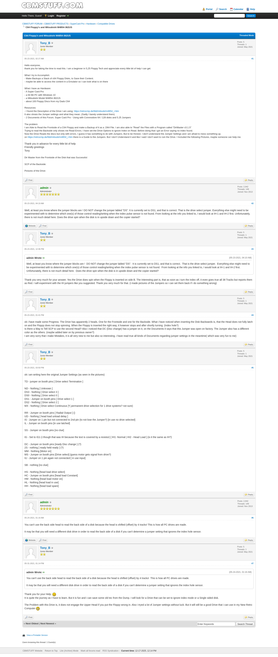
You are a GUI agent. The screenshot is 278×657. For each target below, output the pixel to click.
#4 (252, 315)
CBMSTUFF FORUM (32, 24)
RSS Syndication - (111, 651)
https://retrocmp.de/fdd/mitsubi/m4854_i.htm (96, 111)
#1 (252, 59)
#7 (252, 563)
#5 (252, 368)
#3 (252, 249)
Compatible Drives (106, 24)
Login (51, 15)
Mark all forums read (90, 651)
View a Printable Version (37, 635)
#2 (252, 203)
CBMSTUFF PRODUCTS (56, 24)
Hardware (91, 24)
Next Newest (47, 623)
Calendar (238, 9)
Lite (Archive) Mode (69, 651)
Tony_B (45, 43)
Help (252, 9)
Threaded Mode (247, 35)
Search (223, 9)
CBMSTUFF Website (33, 651)
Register (61, 15)
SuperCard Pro (77, 24)
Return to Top (51, 651)
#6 (252, 518)
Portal (209, 9)
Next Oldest (32, 623)
